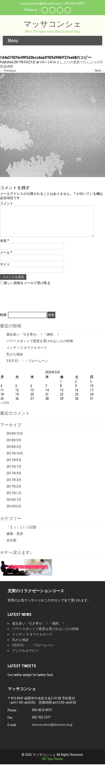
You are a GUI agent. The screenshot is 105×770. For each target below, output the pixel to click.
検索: (3, 320)
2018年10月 (14, 439)
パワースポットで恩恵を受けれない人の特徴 (39, 347)
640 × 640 (46, 62)
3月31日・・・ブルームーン (27, 366)
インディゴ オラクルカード (26, 353)
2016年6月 (13, 512)
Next (100, 70)
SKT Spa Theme (52, 764)
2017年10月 (14, 459)
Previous (8, 70)
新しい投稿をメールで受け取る (27, 288)
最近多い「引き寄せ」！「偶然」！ (33, 340)
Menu (13, 40)
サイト (5, 270)
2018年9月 (13, 446)
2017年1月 (13, 499)
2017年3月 (13, 485)
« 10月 (4, 408)
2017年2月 (13, 492)
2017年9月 (13, 466)
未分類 (11, 546)
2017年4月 (13, 479)
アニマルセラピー (25, 656)
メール (6, 258)
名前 (4, 246)
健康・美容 (14, 539)
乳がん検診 (14, 360)
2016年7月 (13, 505)
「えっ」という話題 (21, 533)
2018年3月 (13, 452)
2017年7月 (13, 472)
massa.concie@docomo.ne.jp (40, 3)
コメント (6, 203)
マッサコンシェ (52, 24)
